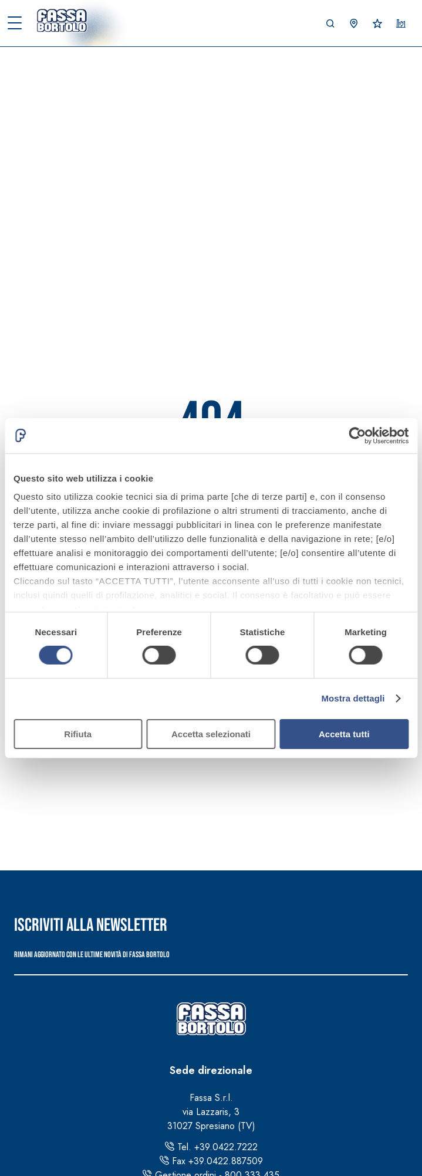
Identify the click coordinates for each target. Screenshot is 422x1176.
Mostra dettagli (352, 698)
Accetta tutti (344, 734)
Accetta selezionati (211, 734)
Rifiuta (78, 734)
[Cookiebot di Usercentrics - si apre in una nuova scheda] (357, 435)
